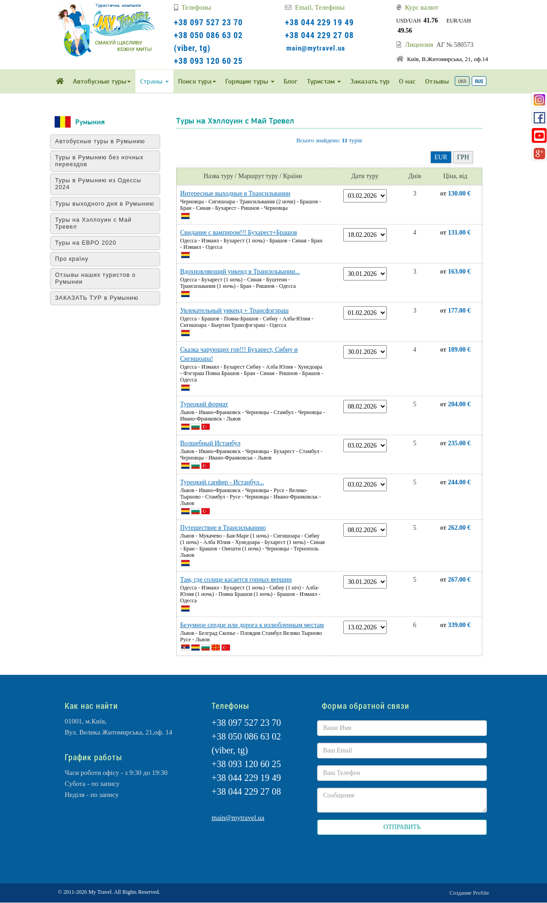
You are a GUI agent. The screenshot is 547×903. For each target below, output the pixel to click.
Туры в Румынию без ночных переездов (102, 161)
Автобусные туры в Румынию (103, 141)
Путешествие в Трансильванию (223, 527)
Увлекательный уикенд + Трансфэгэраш (234, 310)
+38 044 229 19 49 (319, 22)
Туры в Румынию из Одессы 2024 (101, 184)
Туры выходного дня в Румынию (92, 207)
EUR (441, 157)
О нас (407, 81)
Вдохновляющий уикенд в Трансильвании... (240, 271)
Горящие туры (249, 81)
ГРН (463, 157)
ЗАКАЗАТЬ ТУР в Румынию (100, 305)
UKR (462, 81)
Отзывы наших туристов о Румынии (98, 285)
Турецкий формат (204, 404)
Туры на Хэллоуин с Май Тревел (96, 230)
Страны (154, 81)
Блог (291, 81)
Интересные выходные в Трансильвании (235, 193)
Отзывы (437, 81)
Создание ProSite (469, 893)
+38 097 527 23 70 (208, 22)
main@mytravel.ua (315, 47)
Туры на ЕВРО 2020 (88, 250)
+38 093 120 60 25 (208, 60)
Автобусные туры (102, 81)
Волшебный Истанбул (210, 443)
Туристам (324, 81)
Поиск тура (197, 81)
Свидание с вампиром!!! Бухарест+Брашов (238, 232)
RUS (479, 81)
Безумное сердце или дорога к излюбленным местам (252, 625)
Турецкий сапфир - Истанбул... (222, 482)
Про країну (75, 266)
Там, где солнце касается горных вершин (236, 579)
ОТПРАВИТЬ (402, 827)
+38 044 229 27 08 (319, 34)
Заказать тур (370, 81)
